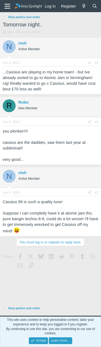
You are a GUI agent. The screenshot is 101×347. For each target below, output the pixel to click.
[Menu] (7, 6)
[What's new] (84, 6)
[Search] (94, 6)
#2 (96, 122)
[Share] (89, 63)
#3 (96, 193)
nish (10, 32)
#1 (96, 63)
